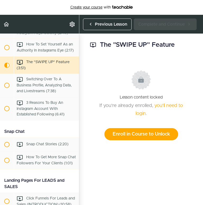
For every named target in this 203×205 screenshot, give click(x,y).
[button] (6, 24)
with (101, 7)
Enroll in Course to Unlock (141, 134)
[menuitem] (72, 24)
